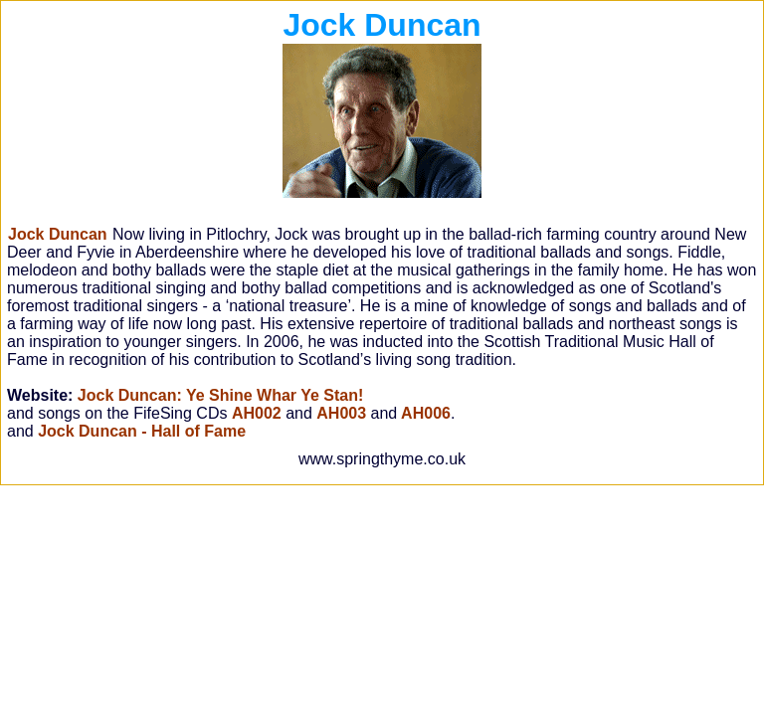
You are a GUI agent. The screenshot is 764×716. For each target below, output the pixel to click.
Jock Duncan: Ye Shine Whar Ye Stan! (221, 395)
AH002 (257, 413)
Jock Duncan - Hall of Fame (142, 431)
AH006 (424, 413)
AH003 (341, 413)
